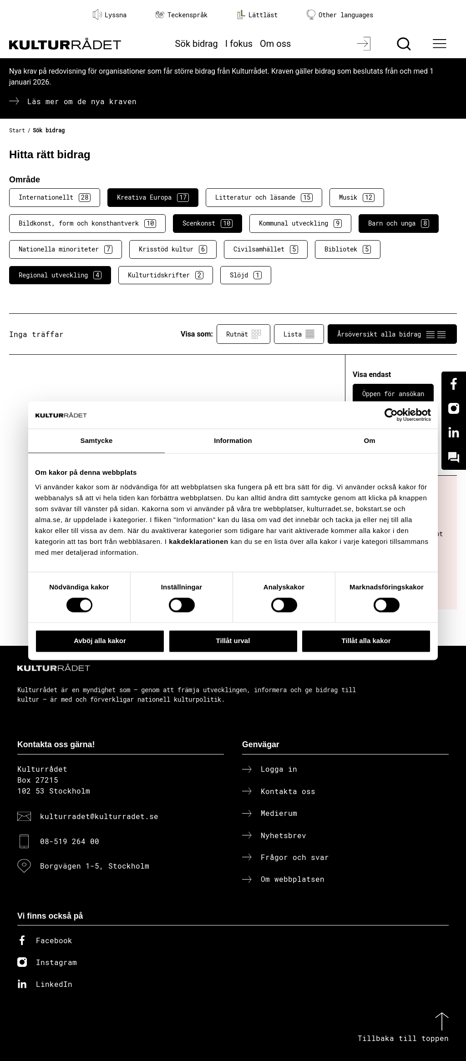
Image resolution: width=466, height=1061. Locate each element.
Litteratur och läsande (264, 197)
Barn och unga (398, 223)
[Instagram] (453, 408)
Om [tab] (369, 440)
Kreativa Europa (153, 197)
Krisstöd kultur (173, 249)
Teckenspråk (182, 14)
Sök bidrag (196, 43)
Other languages (340, 15)
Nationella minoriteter (65, 249)
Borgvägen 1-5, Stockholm (94, 865)
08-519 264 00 (69, 841)
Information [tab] (233, 440)
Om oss (275, 43)
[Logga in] (364, 43)
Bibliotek (347, 249)
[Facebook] (453, 384)
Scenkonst (207, 223)
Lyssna (110, 14)
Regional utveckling (60, 275)
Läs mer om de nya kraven (82, 101)
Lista (299, 334)
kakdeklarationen (198, 541)
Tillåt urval (233, 641)
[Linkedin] (453, 433)
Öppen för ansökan (393, 393)
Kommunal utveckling (300, 223)
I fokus (239, 43)
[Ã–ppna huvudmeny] (441, 43)
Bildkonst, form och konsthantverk (87, 223)
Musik (357, 197)
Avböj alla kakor (100, 641)
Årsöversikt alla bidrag (392, 334)
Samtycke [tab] (97, 440)
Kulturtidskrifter (165, 275)
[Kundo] (453, 457)
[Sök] (404, 43)
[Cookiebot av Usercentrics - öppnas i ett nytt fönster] (391, 415)
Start (17, 130)
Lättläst (257, 14)
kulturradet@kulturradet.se (99, 816)
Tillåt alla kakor (365, 641)
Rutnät (243, 334)
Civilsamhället (265, 249)
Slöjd (246, 275)
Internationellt (55, 197)
